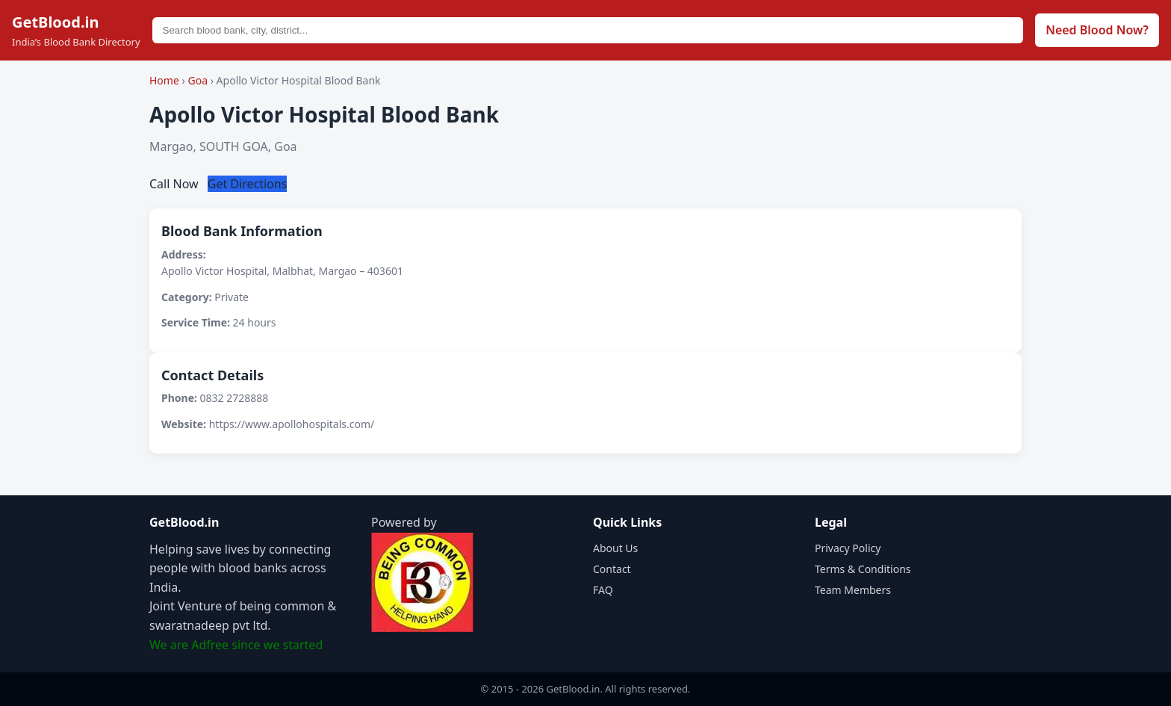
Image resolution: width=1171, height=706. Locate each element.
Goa (198, 80)
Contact (612, 569)
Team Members (853, 590)
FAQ (603, 590)
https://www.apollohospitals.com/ (292, 424)
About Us (615, 548)
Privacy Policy (847, 548)
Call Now (175, 184)
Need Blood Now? (1097, 30)
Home (164, 80)
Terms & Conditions (863, 569)
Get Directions (248, 184)
